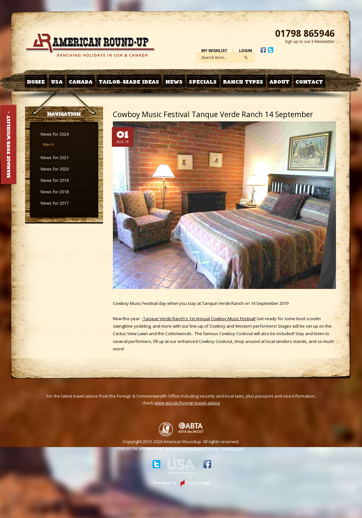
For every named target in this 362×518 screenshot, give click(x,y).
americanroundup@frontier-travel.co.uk (205, 448)
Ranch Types (243, 81)
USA (57, 81)
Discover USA (180, 467)
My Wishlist (214, 50)
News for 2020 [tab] (55, 169)
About (279, 81)
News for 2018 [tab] (55, 192)
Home (36, 81)
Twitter (270, 50)
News (174, 81)
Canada (81, 81)
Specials (203, 81)
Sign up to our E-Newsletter (310, 41)
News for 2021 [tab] (55, 157)
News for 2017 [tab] (55, 203)
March (48, 144)
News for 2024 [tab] (55, 134)
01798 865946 (305, 33)
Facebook (263, 50)
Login (245, 50)
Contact (309, 81)
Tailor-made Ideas (129, 81)
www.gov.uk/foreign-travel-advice (187, 403)
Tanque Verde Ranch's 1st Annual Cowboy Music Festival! (199, 318)
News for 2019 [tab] (55, 180)
